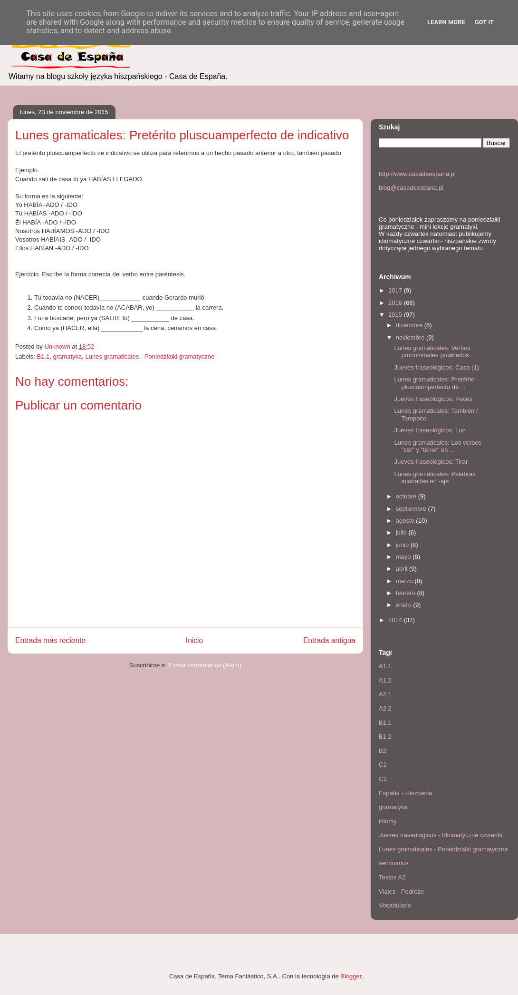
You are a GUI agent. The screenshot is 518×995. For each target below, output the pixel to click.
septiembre (412, 508)
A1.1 (385, 666)
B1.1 (43, 356)
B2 (382, 750)
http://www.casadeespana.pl (417, 173)
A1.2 (385, 680)
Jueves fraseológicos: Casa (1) (436, 367)
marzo (405, 581)
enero (404, 604)
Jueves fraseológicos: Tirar (431, 461)
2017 (396, 290)
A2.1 (385, 694)
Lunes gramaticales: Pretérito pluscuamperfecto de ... (434, 383)
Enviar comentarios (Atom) (204, 665)
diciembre (410, 325)
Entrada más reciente (50, 640)
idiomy (388, 821)
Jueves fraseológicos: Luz (429, 430)
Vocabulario (395, 905)
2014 (396, 620)
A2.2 (385, 708)
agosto (406, 520)
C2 (383, 778)
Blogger (350, 976)
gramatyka (67, 356)
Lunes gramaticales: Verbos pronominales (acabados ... (435, 351)
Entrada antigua (329, 640)
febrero (406, 592)
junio (403, 544)
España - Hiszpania (405, 793)
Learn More (446, 22)
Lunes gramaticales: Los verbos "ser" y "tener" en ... (437, 446)
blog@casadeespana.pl (411, 187)
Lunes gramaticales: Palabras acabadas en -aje (434, 477)
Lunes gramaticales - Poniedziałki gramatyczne (149, 356)
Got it (484, 22)
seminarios (394, 863)
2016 (396, 302)
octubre (407, 496)
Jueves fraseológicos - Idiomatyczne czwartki (440, 835)
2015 (396, 314)
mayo (404, 556)
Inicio (194, 640)
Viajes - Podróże (401, 891)
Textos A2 (392, 877)
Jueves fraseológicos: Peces (433, 398)
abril (402, 568)
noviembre (411, 337)
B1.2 (385, 736)
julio (402, 532)
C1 (383, 764)
